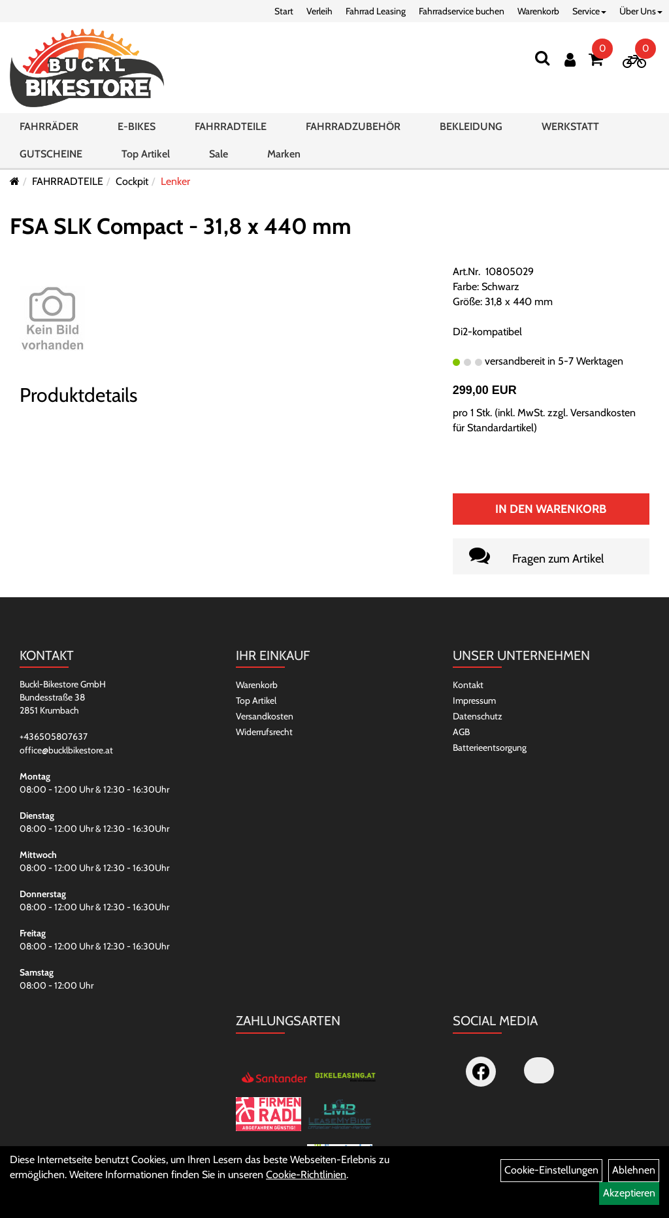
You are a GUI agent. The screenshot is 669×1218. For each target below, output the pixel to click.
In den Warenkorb (550, 509)
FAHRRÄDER (49, 126)
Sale (218, 154)
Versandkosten (264, 716)
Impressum (474, 700)
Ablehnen (633, 1170)
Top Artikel (146, 154)
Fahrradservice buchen (461, 11)
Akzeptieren (629, 1193)
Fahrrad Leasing (376, 11)
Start (283, 11)
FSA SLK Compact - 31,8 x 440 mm (180, 226)
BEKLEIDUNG (471, 126)
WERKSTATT (570, 126)
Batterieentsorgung (490, 747)
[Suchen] (542, 58)
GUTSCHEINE (51, 154)
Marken (284, 154)
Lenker (175, 181)
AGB (461, 732)
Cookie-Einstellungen (551, 1170)
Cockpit (132, 181)
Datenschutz (477, 716)
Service (589, 11)
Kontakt (468, 685)
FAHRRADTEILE (231, 126)
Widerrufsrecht (264, 732)
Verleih (319, 11)
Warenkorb (538, 11)
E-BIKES (136, 126)
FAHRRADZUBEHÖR (353, 126)
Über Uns (640, 11)
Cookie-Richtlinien (306, 1174)
